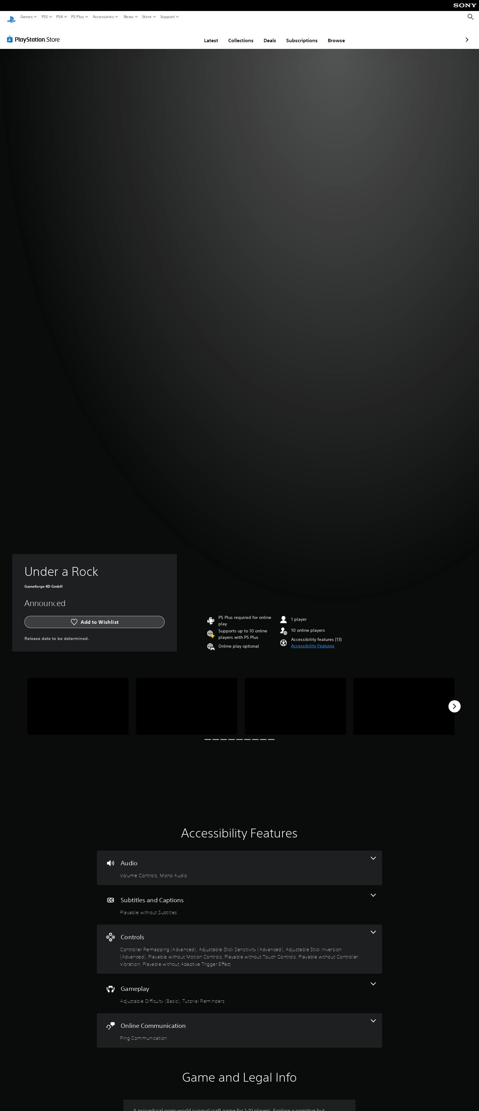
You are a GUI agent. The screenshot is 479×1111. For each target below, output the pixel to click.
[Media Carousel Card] (78, 700)
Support (167, 16)
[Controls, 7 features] (239, 943)
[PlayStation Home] (11, 17)
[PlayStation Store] (35, 33)
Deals (234, 34)
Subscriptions (266, 34)
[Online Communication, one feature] (239, 1024)
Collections (205, 34)
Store (147, 16)
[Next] (454, 700)
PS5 (45, 16)
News (128, 16)
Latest (175, 34)
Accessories (103, 16)
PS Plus (77, 16)
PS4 (59, 16)
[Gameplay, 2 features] (239, 987)
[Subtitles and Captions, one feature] (239, 899)
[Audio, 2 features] (239, 862)
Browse (300, 34)
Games (26, 16)
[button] (313, 640)
